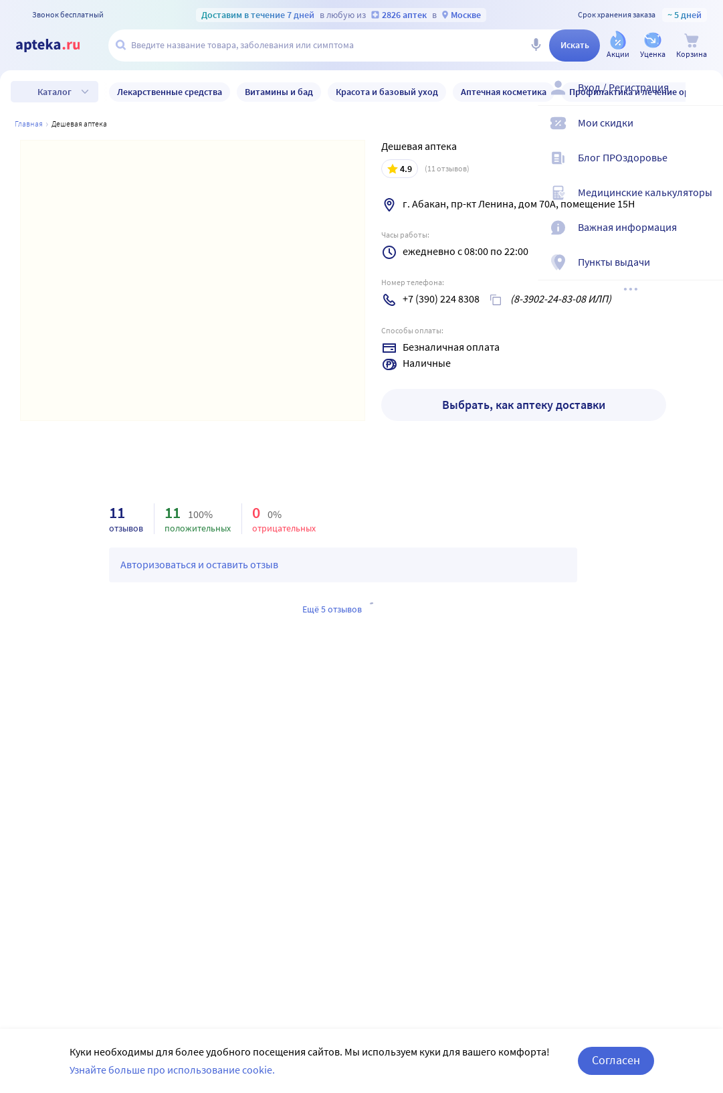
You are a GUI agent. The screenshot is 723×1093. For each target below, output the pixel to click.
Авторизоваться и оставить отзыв (199, 564)
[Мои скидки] (704, 133)
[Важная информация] (704, 238)
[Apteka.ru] (59, 45)
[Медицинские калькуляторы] (704, 203)
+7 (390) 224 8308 (441, 298)
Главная (29, 123)
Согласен (616, 1060)
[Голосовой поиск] (535, 45)
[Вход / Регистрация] (704, 98)
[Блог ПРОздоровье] (704, 168)
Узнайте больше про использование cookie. (172, 1069)
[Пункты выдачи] (704, 273)
